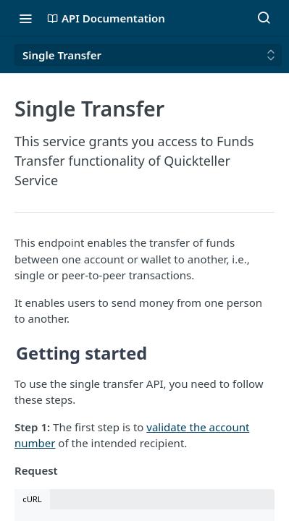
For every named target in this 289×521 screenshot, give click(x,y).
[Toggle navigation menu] (25, 18)
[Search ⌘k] (264, 18)
